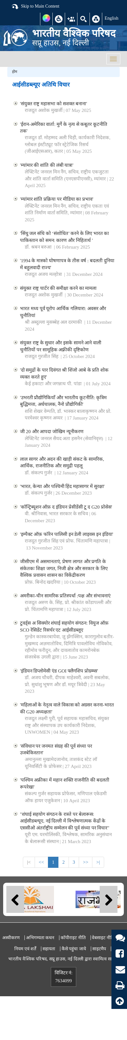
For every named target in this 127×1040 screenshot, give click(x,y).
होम (14, 71)
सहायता (49, 948)
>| (98, 862)
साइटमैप (99, 948)
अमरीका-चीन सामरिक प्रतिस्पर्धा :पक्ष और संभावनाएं (65, 595)
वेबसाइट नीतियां (105, 937)
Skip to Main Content (35, 6)
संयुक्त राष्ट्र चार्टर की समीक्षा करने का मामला (58, 288)
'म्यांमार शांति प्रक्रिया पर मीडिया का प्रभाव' (56, 199)
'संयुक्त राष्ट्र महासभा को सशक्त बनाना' (53, 103)
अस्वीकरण (11, 937)
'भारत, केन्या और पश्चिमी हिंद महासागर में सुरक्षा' (62, 486)
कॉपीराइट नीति (73, 937)
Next (108, 899)
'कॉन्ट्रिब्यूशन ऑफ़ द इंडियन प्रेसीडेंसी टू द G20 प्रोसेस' (66, 507)
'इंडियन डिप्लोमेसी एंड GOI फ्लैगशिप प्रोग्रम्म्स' (59, 670)
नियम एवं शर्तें (25, 948)
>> (85, 862)
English (111, 18)
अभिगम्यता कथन (40, 937)
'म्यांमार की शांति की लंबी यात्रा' (46, 165)
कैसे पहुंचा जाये (74, 948)
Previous (15, 899)
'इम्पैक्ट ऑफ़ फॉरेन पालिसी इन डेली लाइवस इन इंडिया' (66, 534)
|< (28, 862)
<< (41, 862)
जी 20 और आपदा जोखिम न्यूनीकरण (52, 431)
